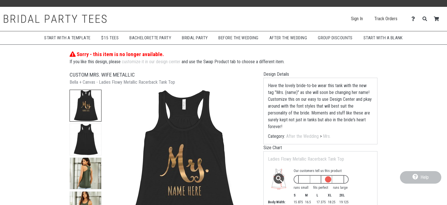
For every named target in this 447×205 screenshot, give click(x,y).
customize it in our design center (151, 61)
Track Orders (385, 18)
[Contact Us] (414, 19)
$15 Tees (110, 37)
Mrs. (327, 136)
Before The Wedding (238, 37)
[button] (85, 105)
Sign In (357, 18)
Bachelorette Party (150, 37)
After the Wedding (302, 136)
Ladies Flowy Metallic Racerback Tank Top (306, 159)
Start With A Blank (383, 37)
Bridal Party (195, 37)
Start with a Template (67, 37)
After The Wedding (288, 37)
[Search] (426, 19)
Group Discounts (335, 37)
